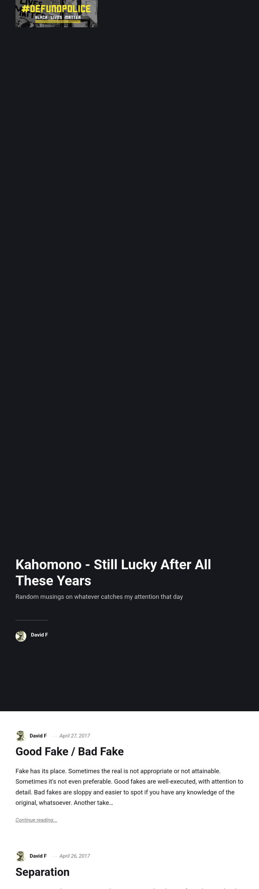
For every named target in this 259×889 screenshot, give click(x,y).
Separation (42, 872)
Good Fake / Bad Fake (70, 751)
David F (39, 635)
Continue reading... (36, 820)
